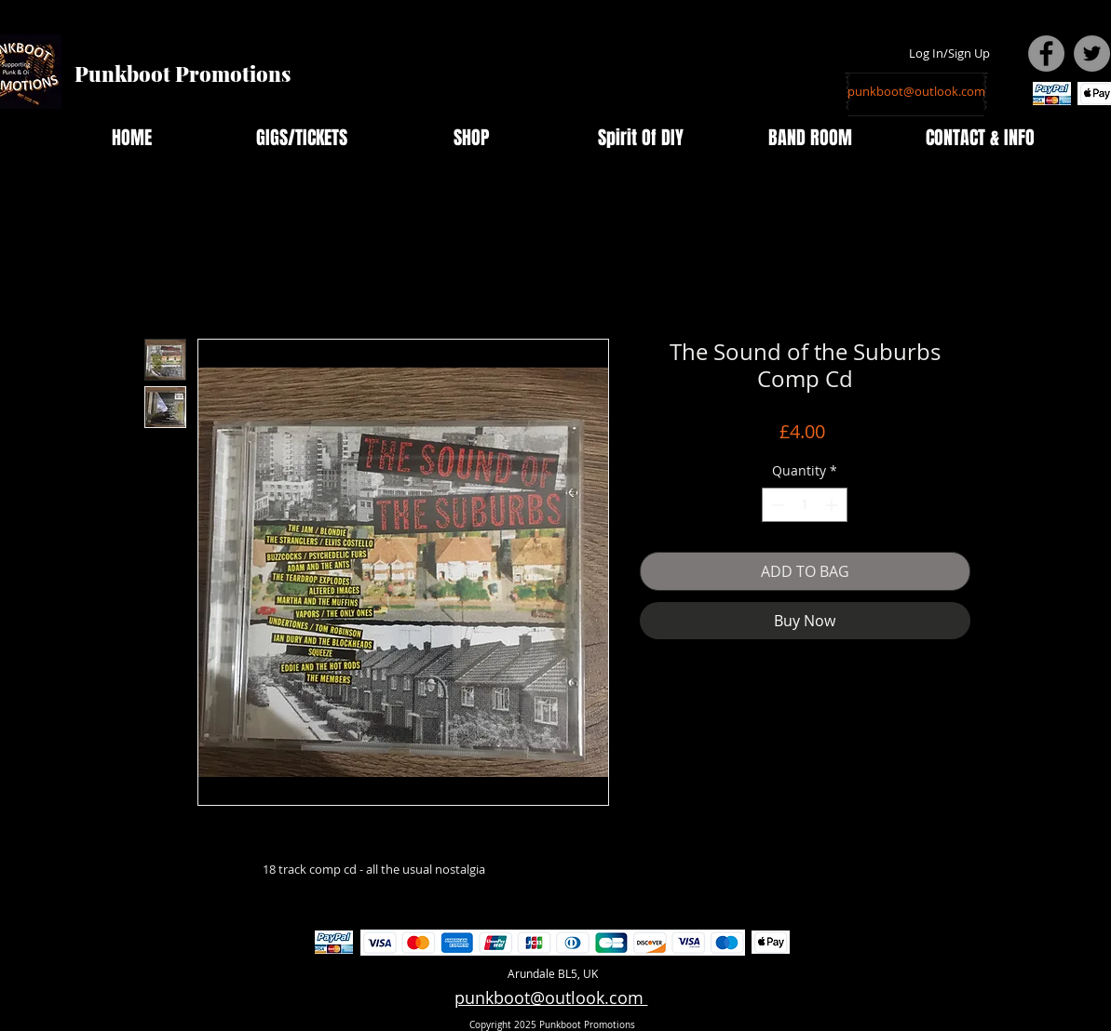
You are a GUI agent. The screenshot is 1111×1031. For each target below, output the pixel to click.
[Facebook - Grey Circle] (1046, 53)
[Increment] (833, 505)
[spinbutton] (804, 505)
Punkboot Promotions (183, 73)
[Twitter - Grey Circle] (1092, 53)
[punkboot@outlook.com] (916, 91)
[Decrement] (776, 505)
